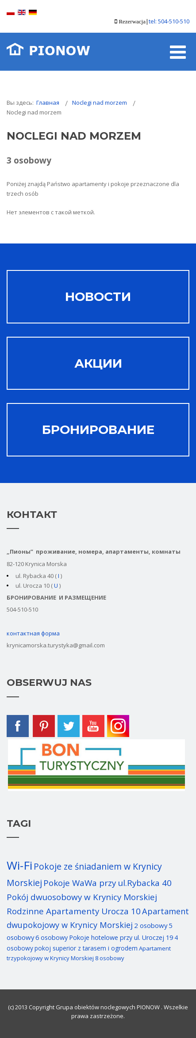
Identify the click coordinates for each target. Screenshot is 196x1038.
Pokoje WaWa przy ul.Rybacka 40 (107, 883)
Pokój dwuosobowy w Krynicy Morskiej (82, 897)
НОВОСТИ (98, 296)
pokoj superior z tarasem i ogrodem (86, 948)
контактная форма (33, 633)
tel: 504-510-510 (169, 21)
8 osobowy (109, 958)
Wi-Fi (19, 865)
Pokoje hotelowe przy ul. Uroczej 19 (121, 937)
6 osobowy (51, 937)
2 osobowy (150, 925)
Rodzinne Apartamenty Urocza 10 (74, 911)
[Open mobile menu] (177, 52)
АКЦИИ (98, 363)
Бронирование (98, 429)
